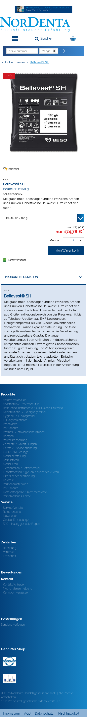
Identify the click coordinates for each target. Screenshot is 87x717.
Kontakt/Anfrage (13, 584)
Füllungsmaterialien (15, 420)
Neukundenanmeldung (17, 588)
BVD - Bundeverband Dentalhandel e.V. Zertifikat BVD (9, 678)
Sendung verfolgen (13, 624)
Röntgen (8, 436)
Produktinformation (21, 277)
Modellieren (10, 464)
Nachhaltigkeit (68, 713)
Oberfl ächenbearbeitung (19, 476)
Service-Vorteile (13, 507)
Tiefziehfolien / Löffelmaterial (21, 468)
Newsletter (10, 515)
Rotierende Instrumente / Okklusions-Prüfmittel (33, 408)
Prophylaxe (10, 424)
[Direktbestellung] (64, 51)
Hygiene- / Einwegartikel (19, 416)
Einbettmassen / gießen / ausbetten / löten (31, 472)
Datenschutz (44, 713)
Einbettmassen (15, 62)
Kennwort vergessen (16, 592)
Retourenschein (13, 511)
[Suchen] (43, 39)
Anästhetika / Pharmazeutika (21, 404)
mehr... (7, 207)
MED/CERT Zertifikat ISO (9, 661)
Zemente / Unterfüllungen (20, 444)
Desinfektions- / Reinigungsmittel (24, 412)
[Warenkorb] (71, 39)
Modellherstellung (14, 456)
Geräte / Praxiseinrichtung (20, 448)
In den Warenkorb (66, 250)
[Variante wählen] (43, 218)
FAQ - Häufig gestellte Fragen (21, 523)
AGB (27, 713)
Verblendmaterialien (15, 484)
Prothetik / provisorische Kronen (24, 432)
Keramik (8, 480)
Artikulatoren (11, 460)
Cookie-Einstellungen (16, 519)
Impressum (11, 713)
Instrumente (10, 428)
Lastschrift (9, 555)
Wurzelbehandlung (15, 440)
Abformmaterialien (14, 399)
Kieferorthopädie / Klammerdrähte (25, 492)
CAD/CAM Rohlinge (16, 452)
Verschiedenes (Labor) (17, 496)
